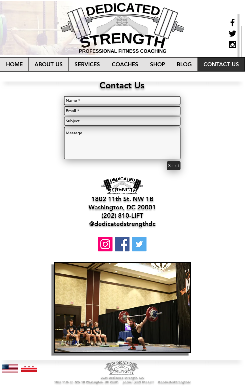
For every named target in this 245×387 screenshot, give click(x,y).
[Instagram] (105, 244)
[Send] (173, 165)
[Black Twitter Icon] (233, 34)
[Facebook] (122, 244)
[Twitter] (139, 244)
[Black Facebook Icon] (233, 23)
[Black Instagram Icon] (233, 45)
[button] (87, 64)
